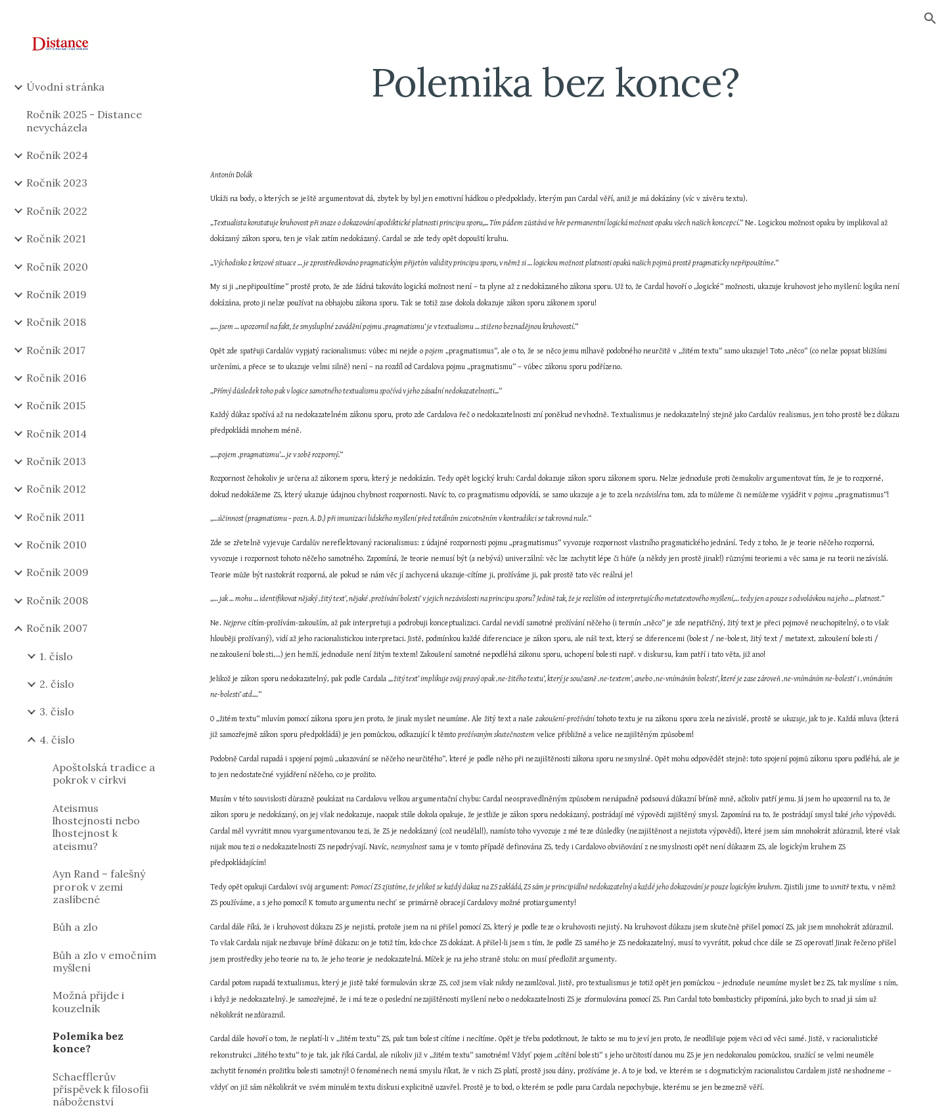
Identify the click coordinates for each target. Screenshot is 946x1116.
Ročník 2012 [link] (56, 488)
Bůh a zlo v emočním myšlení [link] (104, 961)
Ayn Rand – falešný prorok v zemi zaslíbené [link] (99, 886)
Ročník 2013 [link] (56, 461)
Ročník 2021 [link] (56, 238)
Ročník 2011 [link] (55, 517)
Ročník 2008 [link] (57, 600)
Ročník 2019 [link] (56, 294)
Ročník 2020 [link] (57, 266)
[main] (555, 82)
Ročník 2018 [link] (56, 321)
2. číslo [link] (56, 683)
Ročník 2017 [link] (55, 350)
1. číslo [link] (56, 656)
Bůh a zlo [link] (75, 926)
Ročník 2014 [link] (56, 433)
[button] (930, 18)
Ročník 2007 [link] (56, 628)
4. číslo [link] (57, 739)
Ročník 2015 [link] (55, 405)
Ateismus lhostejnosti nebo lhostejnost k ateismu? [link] (96, 827)
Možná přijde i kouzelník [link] (88, 1001)
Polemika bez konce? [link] (88, 1042)
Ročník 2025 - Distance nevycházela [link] (84, 120)
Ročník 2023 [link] (56, 182)
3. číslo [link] (56, 711)
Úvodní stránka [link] (65, 86)
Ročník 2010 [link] (56, 544)
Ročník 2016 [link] (56, 377)
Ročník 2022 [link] (56, 210)
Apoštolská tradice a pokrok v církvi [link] (104, 773)
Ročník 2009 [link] (57, 572)
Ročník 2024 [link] (57, 155)
